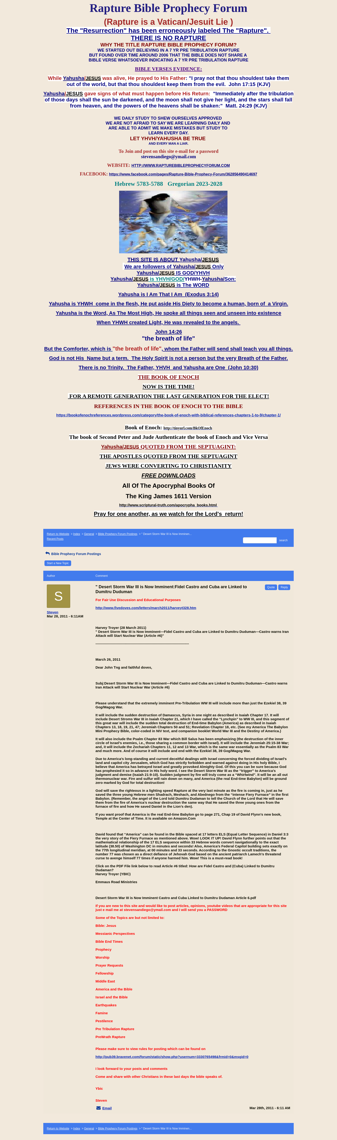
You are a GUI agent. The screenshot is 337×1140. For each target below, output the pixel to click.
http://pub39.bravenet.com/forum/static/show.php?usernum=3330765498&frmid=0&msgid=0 (171, 1057)
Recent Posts (55, 539)
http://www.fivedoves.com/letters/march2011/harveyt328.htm (145, 608)
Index (76, 534)
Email (107, 1108)
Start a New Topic (58, 563)
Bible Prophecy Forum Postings (117, 534)
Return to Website (58, 534)
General (89, 534)
